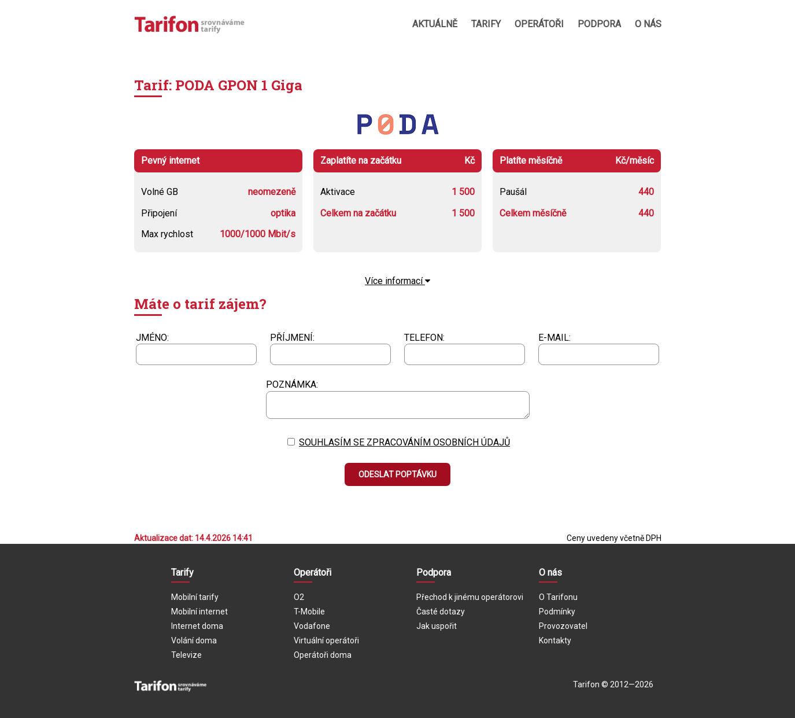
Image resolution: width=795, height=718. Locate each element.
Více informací (397, 280)
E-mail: (554, 337)
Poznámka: (292, 384)
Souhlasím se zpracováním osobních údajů (404, 442)
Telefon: (424, 337)
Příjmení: (292, 337)
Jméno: (152, 337)
